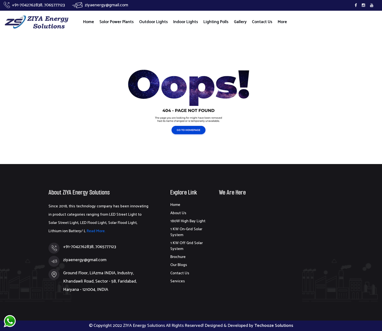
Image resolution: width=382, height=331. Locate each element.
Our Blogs (178, 265)
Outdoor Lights (153, 21)
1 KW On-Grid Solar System (186, 232)
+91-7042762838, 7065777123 (34, 5)
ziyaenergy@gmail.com (100, 5)
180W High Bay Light (187, 221)
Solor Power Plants (116, 21)
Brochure (178, 257)
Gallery (240, 21)
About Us (178, 213)
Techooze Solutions (273, 325)
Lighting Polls (216, 21)
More (282, 21)
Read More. (95, 231)
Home (88, 21)
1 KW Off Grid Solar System (186, 246)
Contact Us (262, 21)
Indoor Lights (185, 21)
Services (177, 281)
